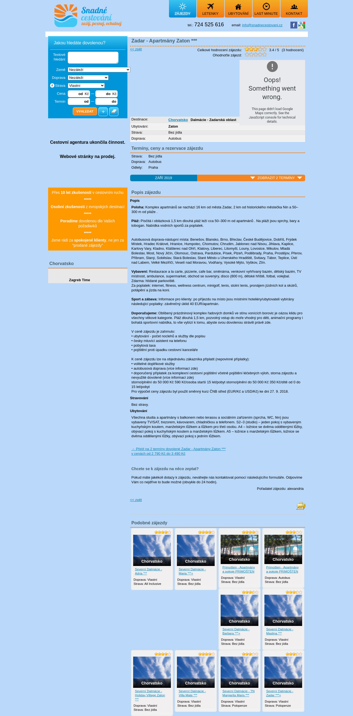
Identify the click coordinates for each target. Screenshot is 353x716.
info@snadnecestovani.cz (262, 25)
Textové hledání (59, 57)
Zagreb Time (79, 280)
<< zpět (136, 49)
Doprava (58, 78)
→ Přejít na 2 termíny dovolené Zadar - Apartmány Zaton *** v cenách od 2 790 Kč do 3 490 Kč (179, 451)
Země (60, 70)
